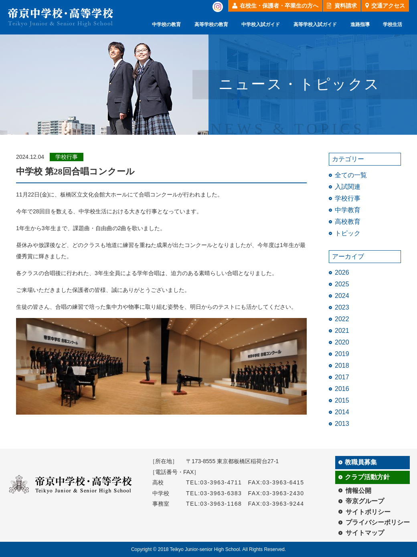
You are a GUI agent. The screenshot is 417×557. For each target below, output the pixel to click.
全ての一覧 (351, 175)
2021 (342, 330)
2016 (342, 388)
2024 (342, 295)
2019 (342, 353)
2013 (342, 423)
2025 (342, 284)
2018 (342, 365)
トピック (347, 233)
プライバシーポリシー (378, 522)
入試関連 (347, 186)
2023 (342, 307)
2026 (342, 272)
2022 (342, 319)
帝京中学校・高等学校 (60, 17)
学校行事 (347, 198)
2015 (342, 400)
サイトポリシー (368, 511)
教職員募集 (361, 462)
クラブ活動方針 (367, 477)
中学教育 (347, 210)
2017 (342, 377)
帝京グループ (365, 501)
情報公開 (358, 490)
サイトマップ (365, 532)
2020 (342, 342)
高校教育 (347, 221)
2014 (342, 412)
